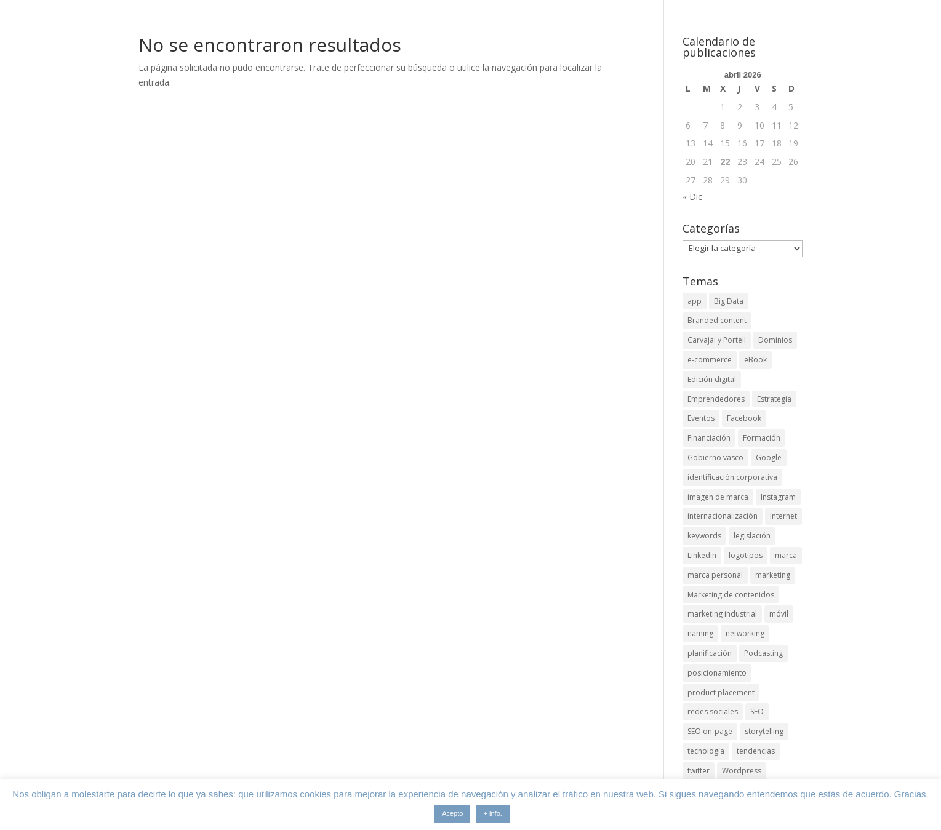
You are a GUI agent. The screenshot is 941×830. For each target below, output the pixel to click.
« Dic (692, 196)
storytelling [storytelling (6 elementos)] (764, 731)
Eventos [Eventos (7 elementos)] (701, 418)
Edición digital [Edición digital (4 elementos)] (711, 379)
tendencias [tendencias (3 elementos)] (756, 751)
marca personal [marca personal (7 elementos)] (715, 575)
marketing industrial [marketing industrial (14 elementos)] (722, 614)
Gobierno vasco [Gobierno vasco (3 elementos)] (715, 457)
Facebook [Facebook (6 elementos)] (744, 418)
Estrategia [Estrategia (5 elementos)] (774, 399)
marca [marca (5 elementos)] (786, 555)
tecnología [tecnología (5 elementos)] (705, 751)
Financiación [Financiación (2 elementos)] (709, 438)
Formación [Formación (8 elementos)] (761, 438)
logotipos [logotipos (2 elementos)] (746, 555)
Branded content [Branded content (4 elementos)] (717, 320)
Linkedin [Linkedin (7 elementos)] (701, 555)
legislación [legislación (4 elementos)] (752, 535)
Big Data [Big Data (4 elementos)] (728, 301)
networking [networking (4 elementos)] (745, 633)
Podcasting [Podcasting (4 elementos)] (763, 653)
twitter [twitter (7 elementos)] (698, 770)
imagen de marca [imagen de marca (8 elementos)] (717, 497)
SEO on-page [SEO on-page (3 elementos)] (709, 731)
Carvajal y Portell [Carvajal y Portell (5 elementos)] (716, 340)
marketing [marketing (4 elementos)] (772, 575)
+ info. (493, 813)
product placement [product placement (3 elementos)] (721, 692)
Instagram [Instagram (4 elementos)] (778, 497)
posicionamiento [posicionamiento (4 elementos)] (717, 673)
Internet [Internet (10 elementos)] (783, 516)
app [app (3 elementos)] (694, 301)
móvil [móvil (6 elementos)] (778, 614)
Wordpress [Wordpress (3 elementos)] (741, 770)
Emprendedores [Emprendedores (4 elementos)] (716, 399)
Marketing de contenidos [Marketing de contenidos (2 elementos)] (730, 594)
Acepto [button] (452, 813)
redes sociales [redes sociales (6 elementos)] (712, 711)
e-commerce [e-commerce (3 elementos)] (709, 359)
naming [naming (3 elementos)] (700, 633)
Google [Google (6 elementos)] (769, 457)
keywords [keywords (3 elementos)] (704, 535)
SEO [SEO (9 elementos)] (757, 711)
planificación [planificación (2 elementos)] (709, 653)
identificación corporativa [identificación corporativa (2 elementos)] (732, 477)
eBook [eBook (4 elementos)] (755, 359)
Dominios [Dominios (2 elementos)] (775, 340)
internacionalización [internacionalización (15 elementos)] (722, 516)
